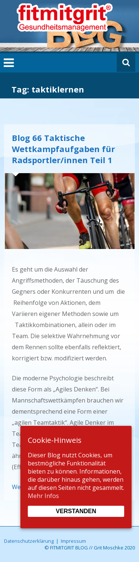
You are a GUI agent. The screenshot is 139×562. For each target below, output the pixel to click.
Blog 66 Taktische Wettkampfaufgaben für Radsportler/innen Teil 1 (63, 148)
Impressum (73, 541)
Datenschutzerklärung (29, 541)
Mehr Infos (43, 496)
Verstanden (76, 511)
